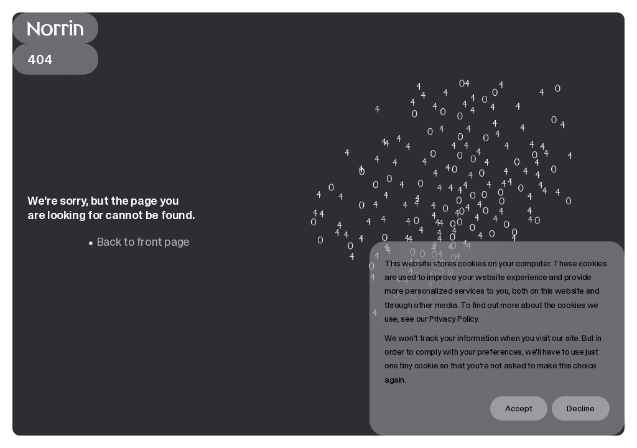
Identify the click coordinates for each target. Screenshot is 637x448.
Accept (518, 408)
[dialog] (497, 338)
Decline (581, 408)
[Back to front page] (55, 28)
